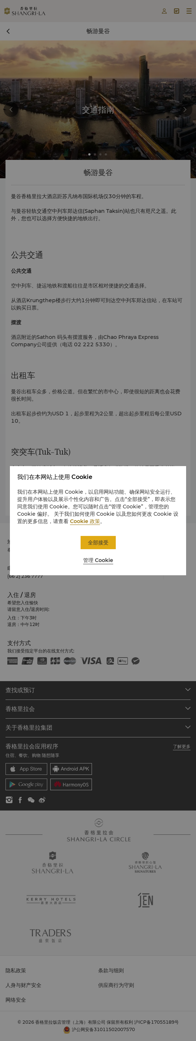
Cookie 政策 (85, 521)
